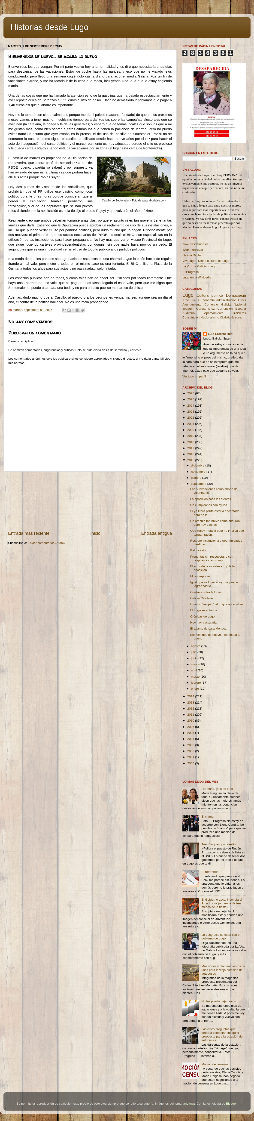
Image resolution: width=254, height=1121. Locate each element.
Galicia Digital (192, 255)
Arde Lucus (190, 300)
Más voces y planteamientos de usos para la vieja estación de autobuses (223, 969)
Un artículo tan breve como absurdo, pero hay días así (215, 522)
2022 (191, 417)
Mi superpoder (200, 576)
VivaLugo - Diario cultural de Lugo (205, 260)
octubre (196, 477)
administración (226, 300)
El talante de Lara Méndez (208, 628)
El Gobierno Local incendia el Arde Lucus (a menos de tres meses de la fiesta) (221, 903)
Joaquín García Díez (198, 308)
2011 (191, 714)
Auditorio (188, 313)
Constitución (191, 317)
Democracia (236, 295)
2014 (191, 696)
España (240, 308)
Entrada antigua (156, 533)
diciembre (198, 465)
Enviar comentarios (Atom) (46, 543)
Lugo (188, 295)
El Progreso (190, 272)
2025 (191, 399)
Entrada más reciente (29, 533)
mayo (195, 664)
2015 (191, 460)
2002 (191, 751)
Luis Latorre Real (220, 334)
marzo (195, 676)
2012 (191, 708)
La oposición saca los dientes (210, 499)
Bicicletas (239, 313)
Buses (238, 317)
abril (194, 670)
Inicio (95, 533)
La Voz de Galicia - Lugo (199, 266)
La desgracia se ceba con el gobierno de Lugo (220, 936)
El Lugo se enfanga (203, 610)
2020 (191, 430)
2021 (191, 424)
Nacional (240, 304)
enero (195, 688)
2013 (191, 702)
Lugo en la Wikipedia (196, 277)
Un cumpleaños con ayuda (208, 505)
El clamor (207, 816)
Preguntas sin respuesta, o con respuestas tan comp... (211, 558)
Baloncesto (198, 550)
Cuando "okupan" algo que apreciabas (216, 604)
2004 (191, 739)
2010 (191, 720)
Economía (208, 300)
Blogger (231, 1103)
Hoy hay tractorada (203, 622)
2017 (191, 448)
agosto (196, 646)
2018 (191, 442)
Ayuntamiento (191, 304)
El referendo (209, 872)
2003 (191, 745)
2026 (191, 393)
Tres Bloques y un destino (219, 844)
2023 (191, 411)
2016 (191, 454)
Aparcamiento (213, 313)
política (217, 295)
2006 (191, 727)
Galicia (225, 304)
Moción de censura (214, 1064)
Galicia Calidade (201, 598)
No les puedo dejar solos (218, 1001)
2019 (191, 436)
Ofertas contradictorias (206, 592)
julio (194, 652)
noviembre (198, 471)
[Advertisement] (90, 501)
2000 (191, 763)
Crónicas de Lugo (202, 616)
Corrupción (225, 308)
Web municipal (192, 249)
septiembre (199, 483)
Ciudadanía (227, 317)
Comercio (211, 304)
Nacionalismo (209, 317)
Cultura (203, 295)
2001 (191, 757)
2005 (191, 733)
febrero (196, 682)
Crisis (242, 300)
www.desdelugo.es (195, 244)
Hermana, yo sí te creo (217, 789)
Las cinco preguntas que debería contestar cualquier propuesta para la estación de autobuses (221, 1034)
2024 (191, 405)
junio (194, 658)
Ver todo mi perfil (194, 376)
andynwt (189, 1103)
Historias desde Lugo (49, 27)
